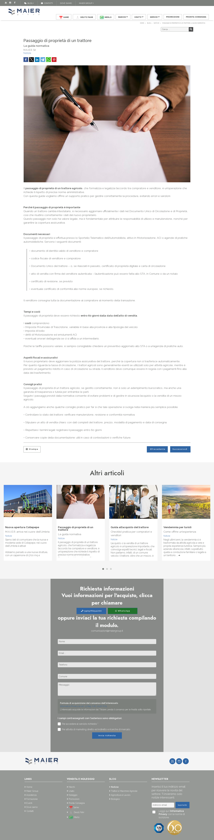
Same (64, 17)
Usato (138, 16)
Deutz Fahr (84, 17)
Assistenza (31, 795)
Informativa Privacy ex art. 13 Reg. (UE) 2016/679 (83, 706)
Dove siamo (66, 3)
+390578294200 (91, 611)
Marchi (123, 16)
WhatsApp (122, 611)
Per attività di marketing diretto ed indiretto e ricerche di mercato (94, 729)
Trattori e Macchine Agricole (124, 791)
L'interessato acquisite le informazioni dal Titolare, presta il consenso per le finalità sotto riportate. (105, 709)
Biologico (115, 799)
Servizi (155, 16)
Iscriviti (182, 805)
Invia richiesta (107, 735)
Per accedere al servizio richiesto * (78, 723)
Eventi (29, 803)
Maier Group (85, 3)
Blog (28, 3)
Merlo (106, 17)
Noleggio (73, 795)
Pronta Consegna (196, 17)
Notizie (27, 53)
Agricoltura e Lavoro (120, 795)
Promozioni (172, 17)
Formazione (32, 799)
